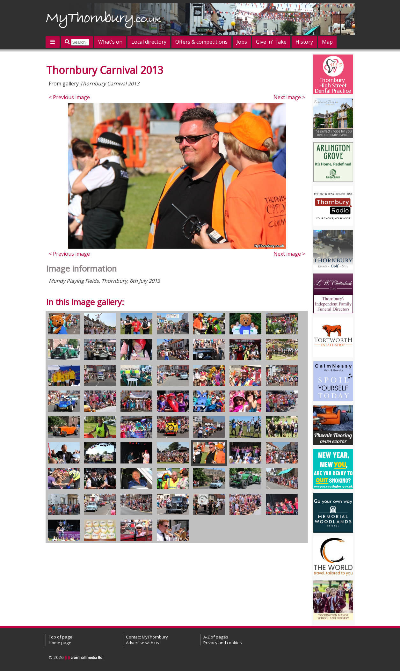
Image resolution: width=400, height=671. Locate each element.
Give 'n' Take (271, 41)
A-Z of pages (215, 637)
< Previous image (69, 97)
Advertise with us (142, 642)
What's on (110, 41)
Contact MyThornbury (147, 637)
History (304, 41)
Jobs (241, 41)
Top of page (60, 637)
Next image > (289, 97)
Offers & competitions (201, 41)
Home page (60, 642)
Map (327, 41)
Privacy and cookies (222, 642)
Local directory (148, 41)
